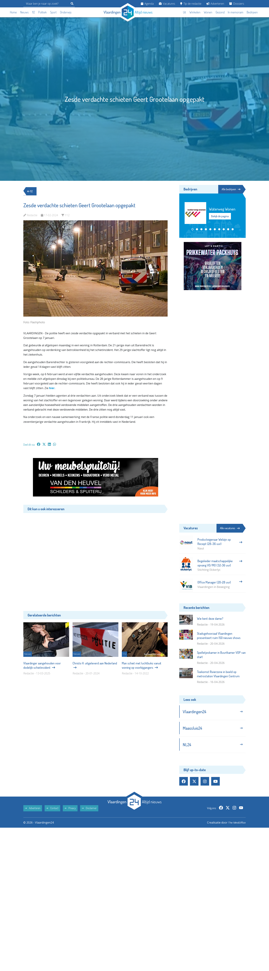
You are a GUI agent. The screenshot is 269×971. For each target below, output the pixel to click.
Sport (53, 12)
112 (33, 12)
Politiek (42, 12)
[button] (192, 229)
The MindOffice (236, 824)
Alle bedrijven (230, 189)
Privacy (70, 810)
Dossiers (236, 3)
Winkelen (194, 12)
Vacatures (167, 3)
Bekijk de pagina (220, 216)
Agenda (147, 3)
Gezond (220, 12)
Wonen (208, 12)
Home (13, 12)
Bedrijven (252, 12)
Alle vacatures (230, 528)
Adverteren (215, 3)
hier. (52, 388)
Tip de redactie (190, 3)
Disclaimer (89, 810)
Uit (184, 12)
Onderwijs (66, 12)
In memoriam (235, 12)
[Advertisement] (95, 559)
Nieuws (24, 12)
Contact (52, 810)
